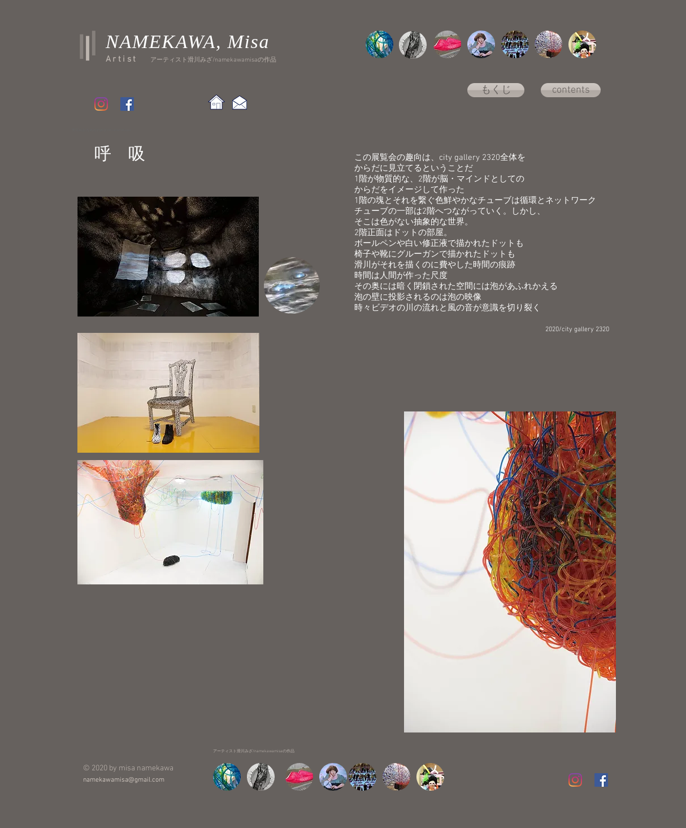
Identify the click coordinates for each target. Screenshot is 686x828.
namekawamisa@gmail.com (123, 780)
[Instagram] (101, 104)
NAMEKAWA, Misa (188, 41)
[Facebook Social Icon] (127, 104)
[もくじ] (495, 90)
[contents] (571, 90)
